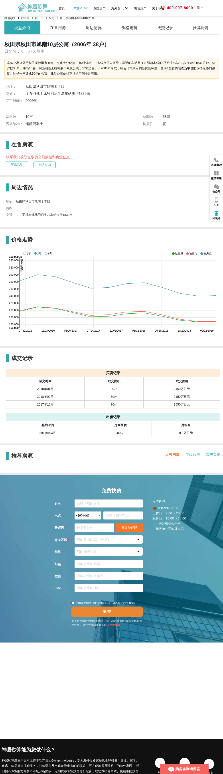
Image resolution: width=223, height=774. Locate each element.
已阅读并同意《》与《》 (104, 603)
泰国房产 (99, 8)
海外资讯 (120, 8)
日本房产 (79, 8)
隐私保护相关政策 (123, 603)
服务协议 (99, 603)
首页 (62, 8)
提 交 (107, 611)
